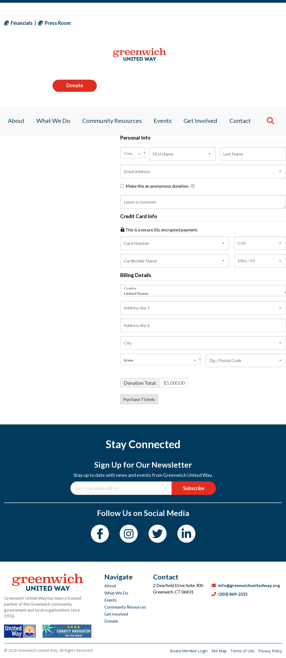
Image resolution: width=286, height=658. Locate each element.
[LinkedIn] (186, 534)
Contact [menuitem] (243, 58)
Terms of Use (243, 650)
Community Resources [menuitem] (111, 58)
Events (110, 599)
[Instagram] (129, 534)
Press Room (54, 23)
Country (130, 288)
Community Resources (125, 606)
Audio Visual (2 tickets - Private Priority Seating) (170, 86)
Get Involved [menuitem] (202, 58)
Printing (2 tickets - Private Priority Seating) (166, 79)
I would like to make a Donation (155, 113)
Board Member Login (189, 650)
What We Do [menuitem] (51, 58)
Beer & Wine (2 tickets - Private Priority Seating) (170, 93)
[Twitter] (158, 534)
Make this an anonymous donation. (157, 186)
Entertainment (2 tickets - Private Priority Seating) (172, 100)
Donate (259, 23)
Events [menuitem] (163, 58)
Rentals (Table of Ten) (146, 72)
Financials (18, 23)
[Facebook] (100, 534)
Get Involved (116, 613)
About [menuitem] (12, 58)
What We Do (116, 592)
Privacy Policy (270, 650)
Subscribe (193, 488)
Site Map (219, 650)
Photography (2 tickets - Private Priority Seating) (171, 106)
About (110, 585)
